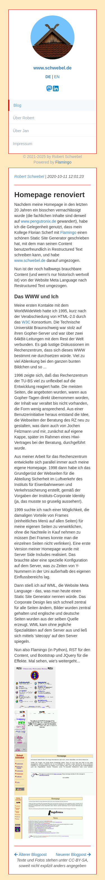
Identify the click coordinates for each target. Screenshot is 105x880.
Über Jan (21, 131)
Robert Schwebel (29, 176)
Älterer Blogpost (30, 854)
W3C (26, 322)
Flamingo (63, 162)
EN (56, 77)
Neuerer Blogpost (73, 854)
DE (48, 77)
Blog (17, 105)
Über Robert (23, 118)
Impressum (22, 143)
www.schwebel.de (52, 68)
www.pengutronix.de (38, 221)
